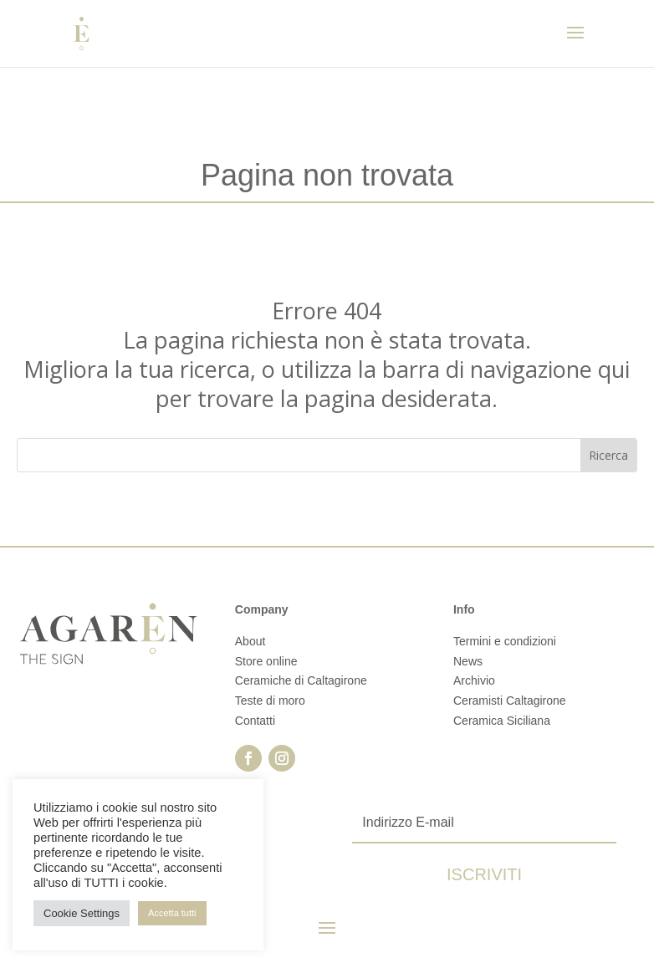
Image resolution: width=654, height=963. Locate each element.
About (250, 641)
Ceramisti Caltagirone (509, 700)
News (468, 661)
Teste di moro (270, 700)
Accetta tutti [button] (172, 913)
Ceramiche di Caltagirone (301, 680)
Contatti (255, 720)
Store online (266, 661)
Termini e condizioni (504, 641)
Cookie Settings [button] (81, 913)
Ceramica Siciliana (501, 720)
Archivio (474, 680)
